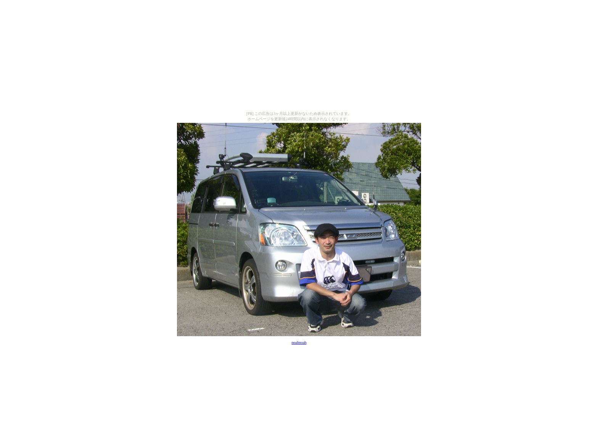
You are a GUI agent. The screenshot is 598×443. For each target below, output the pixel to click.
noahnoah (299, 342)
